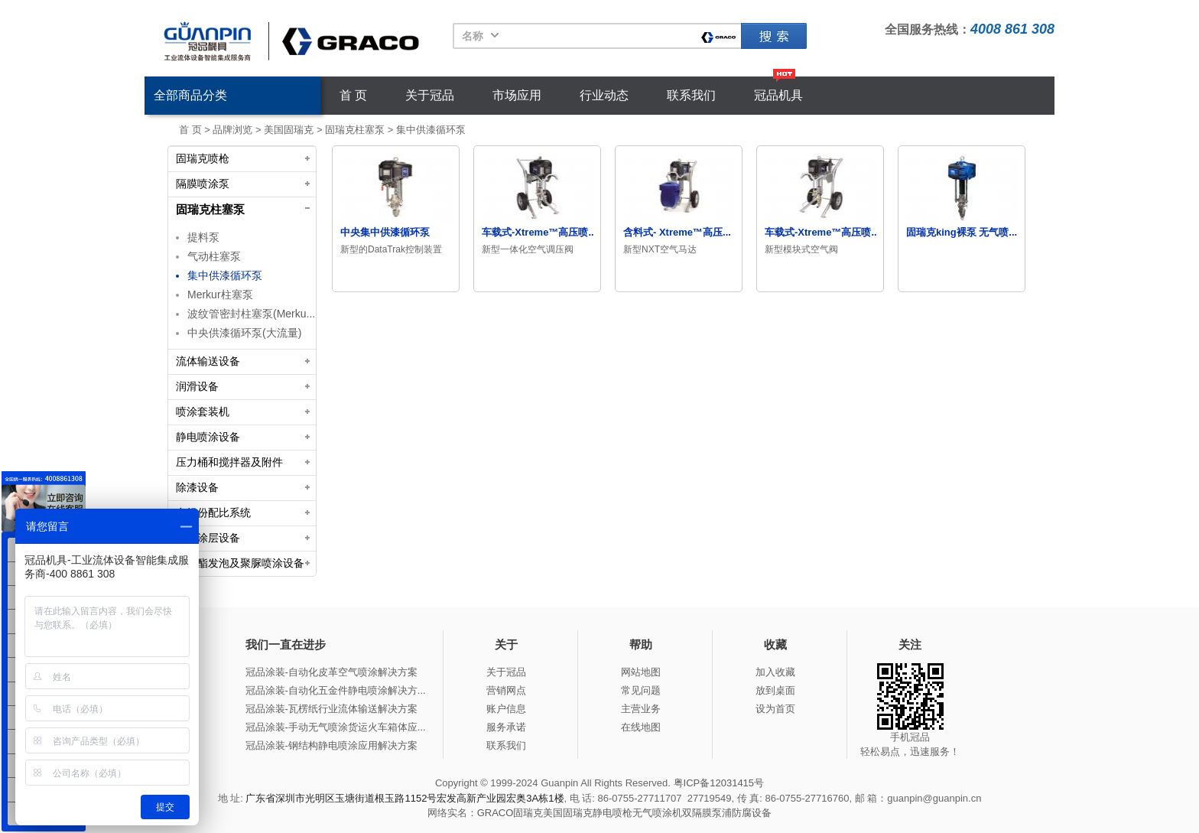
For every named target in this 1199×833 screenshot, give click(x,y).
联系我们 (691, 95)
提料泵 (203, 237)
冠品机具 (778, 95)
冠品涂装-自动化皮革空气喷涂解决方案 (331, 672)
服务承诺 (506, 727)
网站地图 (641, 672)
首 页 (353, 95)
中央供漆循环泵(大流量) (244, 333)
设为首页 (775, 708)
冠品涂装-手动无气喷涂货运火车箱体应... (335, 727)
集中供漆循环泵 (431, 129)
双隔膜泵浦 (707, 812)
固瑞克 (774, 36)
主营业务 (641, 708)
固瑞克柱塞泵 (355, 129)
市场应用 (516, 95)
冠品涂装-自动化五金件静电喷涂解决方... (335, 690)
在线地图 (641, 727)
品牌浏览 (232, 129)
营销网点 (506, 690)
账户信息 (506, 708)
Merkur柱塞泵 (220, 294)
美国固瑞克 (289, 129)
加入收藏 (775, 672)
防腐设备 (752, 812)
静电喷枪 (612, 812)
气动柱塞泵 (214, 256)
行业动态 (604, 95)
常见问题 (641, 690)
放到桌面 (775, 690)
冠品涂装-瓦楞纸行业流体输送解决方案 (331, 708)
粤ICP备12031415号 (719, 783)
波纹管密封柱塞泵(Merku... (251, 313)
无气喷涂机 (657, 812)
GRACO (495, 812)
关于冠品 (429, 95)
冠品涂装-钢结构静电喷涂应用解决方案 (331, 745)
